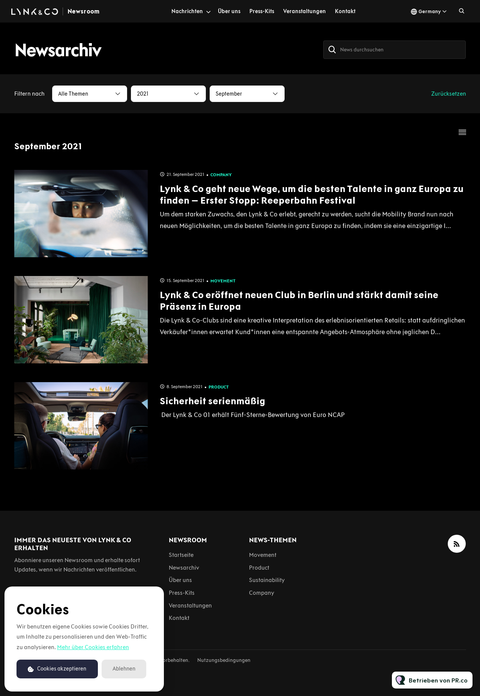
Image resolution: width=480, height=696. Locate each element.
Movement (223, 281)
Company (221, 174)
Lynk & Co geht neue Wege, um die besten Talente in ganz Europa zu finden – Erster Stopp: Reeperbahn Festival (312, 194)
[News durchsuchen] (394, 49)
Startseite (181, 554)
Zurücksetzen (448, 93)
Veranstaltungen (304, 11)
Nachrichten (187, 11)
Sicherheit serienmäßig (212, 401)
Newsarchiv (184, 567)
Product (218, 387)
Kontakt (345, 11)
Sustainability (267, 580)
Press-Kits (261, 11)
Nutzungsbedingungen (223, 660)
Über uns (229, 11)
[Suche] (332, 49)
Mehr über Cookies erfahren (93, 647)
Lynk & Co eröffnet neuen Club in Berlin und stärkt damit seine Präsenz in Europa (299, 300)
